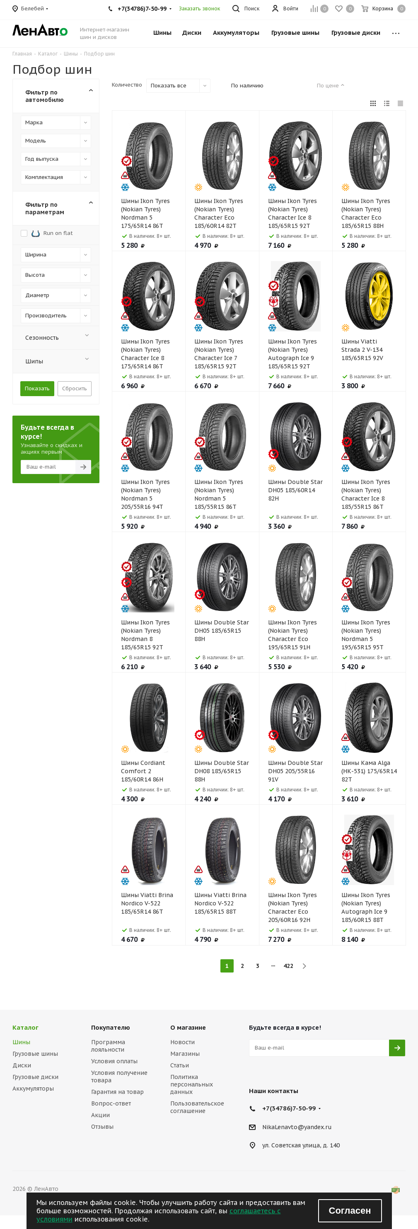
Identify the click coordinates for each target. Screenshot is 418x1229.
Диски (21, 1065)
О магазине (188, 1027)
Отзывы (102, 1126)
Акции (100, 1115)
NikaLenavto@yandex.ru (297, 1127)
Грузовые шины (35, 1053)
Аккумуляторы (33, 1088)
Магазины (185, 1053)
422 (288, 966)
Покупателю (110, 1027)
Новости (182, 1042)
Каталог (25, 1027)
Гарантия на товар (117, 1092)
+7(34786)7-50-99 (289, 1108)
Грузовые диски (35, 1077)
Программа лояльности (108, 1045)
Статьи (179, 1065)
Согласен (350, 1210)
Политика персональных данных (191, 1084)
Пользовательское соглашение (197, 1107)
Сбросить (74, 388)
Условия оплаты (114, 1061)
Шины (21, 1042)
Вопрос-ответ (111, 1103)
